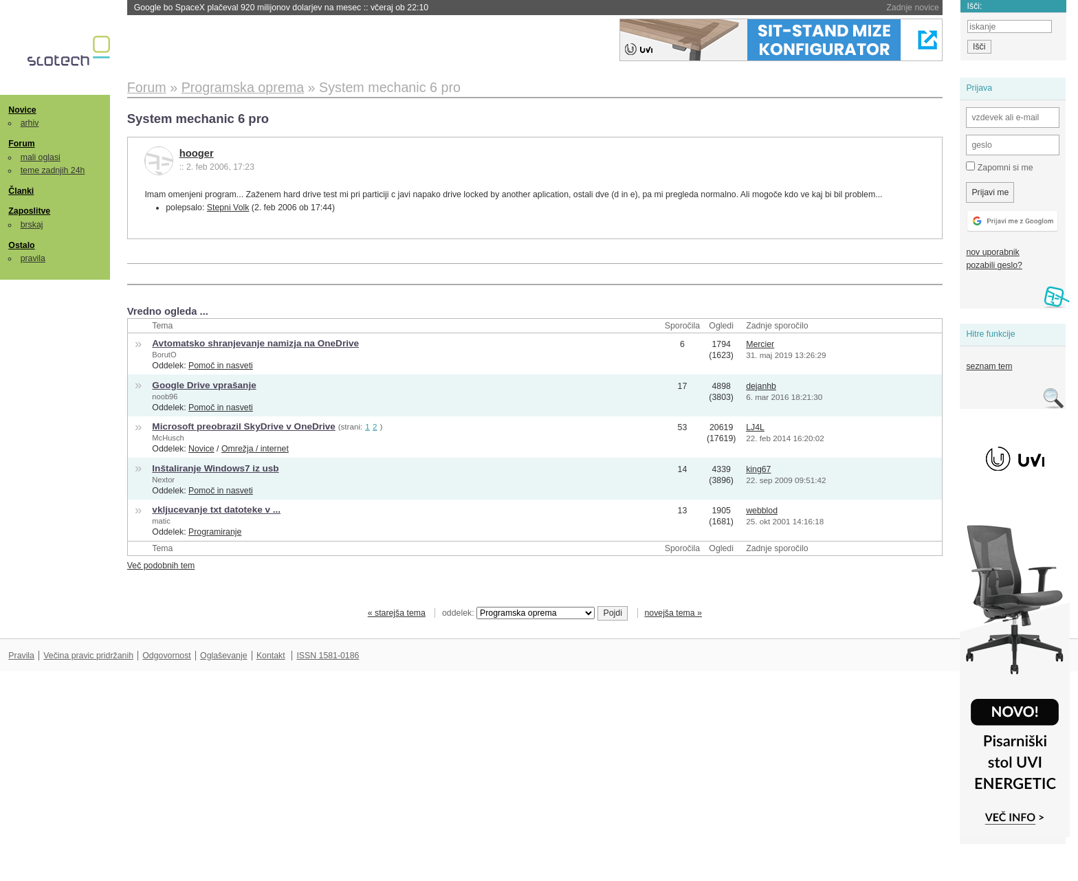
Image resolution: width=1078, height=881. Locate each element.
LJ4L (755, 427)
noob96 (164, 396)
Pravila (21, 655)
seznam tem (989, 366)
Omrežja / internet (255, 449)
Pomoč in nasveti (220, 365)
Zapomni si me (999, 166)
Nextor (163, 480)
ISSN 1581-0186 (327, 655)
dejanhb (761, 386)
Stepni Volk (228, 207)
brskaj (32, 225)
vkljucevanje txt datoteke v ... (216, 509)
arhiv (30, 123)
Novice (22, 110)
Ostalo (21, 245)
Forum (21, 143)
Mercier (760, 344)
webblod (762, 510)
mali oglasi (40, 157)
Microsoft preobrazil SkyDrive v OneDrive (244, 426)
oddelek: (518, 613)
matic (161, 521)
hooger (196, 153)
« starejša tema (397, 613)
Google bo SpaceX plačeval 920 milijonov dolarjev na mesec (281, 7)
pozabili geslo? (994, 265)
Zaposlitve (29, 211)
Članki (21, 191)
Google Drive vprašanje (204, 385)
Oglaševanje (223, 655)
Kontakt (270, 655)
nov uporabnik (992, 252)
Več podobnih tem (161, 565)
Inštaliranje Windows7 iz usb (215, 468)
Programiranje (214, 532)
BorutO (164, 354)
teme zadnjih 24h (53, 170)
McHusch (168, 438)
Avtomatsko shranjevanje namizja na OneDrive (255, 343)
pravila (33, 258)
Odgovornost (166, 655)
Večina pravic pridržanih (88, 655)
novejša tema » (673, 613)
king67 (758, 469)
